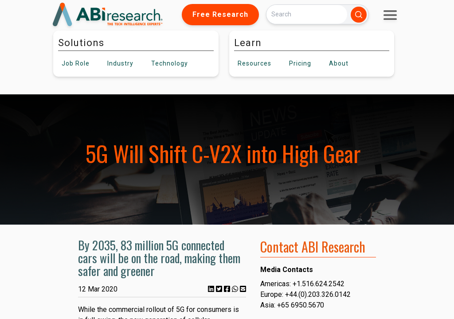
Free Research (220, 14)
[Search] (306, 14)
